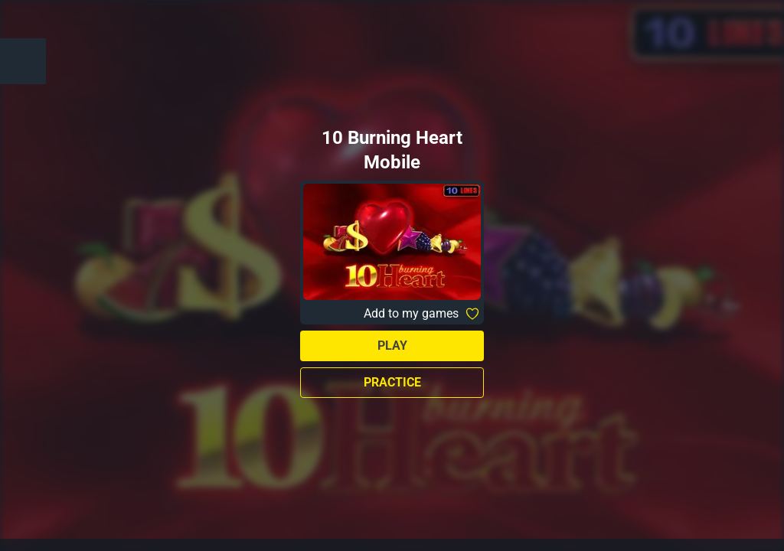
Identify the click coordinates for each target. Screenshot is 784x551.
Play (392, 345)
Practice (392, 382)
